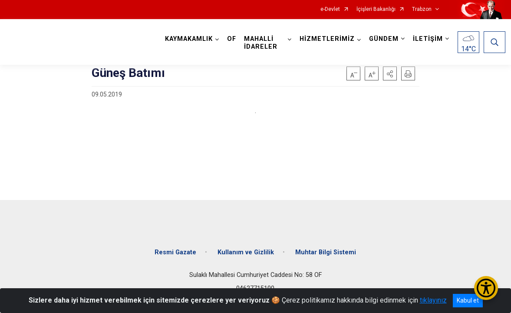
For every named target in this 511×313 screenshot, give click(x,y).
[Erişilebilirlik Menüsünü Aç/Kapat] (486, 288)
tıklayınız (433, 300)
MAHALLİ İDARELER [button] (261, 42)
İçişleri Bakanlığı (376, 9)
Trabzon (422, 9)
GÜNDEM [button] (383, 39)
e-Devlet (330, 9)
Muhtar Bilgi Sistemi (325, 249)
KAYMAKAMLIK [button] (190, 39)
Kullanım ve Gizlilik (246, 249)
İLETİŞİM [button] (427, 39)
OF (232, 39)
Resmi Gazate (175, 249)
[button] (390, 73)
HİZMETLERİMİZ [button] (326, 39)
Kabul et (468, 300)
